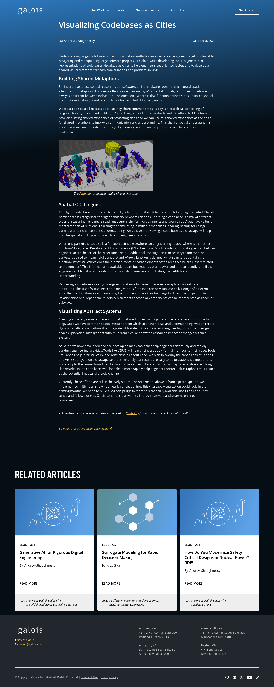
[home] (30, 10)
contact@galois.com (30, 644)
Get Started (247, 10)
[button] (100, 10)
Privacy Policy (109, 677)
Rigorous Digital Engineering (91, 429)
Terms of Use (89, 677)
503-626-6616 (25, 640)
